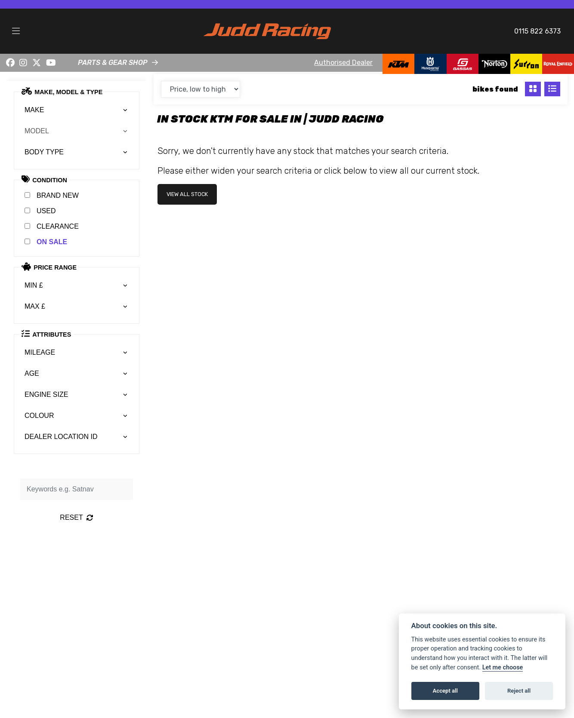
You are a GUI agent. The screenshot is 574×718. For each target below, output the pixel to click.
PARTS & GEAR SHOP (113, 62)
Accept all (445, 690)
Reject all (519, 690)
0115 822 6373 (537, 31)
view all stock (187, 194)
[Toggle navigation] (16, 31)
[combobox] (76, 110)
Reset (76, 517)
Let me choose (502, 667)
